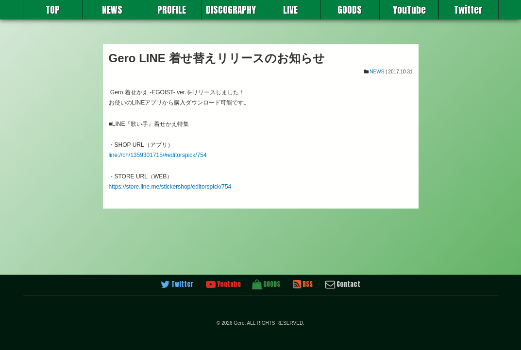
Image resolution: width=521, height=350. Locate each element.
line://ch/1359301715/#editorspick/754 (158, 155)
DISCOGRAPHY (231, 10)
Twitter (468, 10)
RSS (303, 284)
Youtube (223, 284)
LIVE (290, 10)
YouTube (409, 10)
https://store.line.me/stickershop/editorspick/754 (170, 186)
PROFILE (171, 10)
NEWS (112, 10)
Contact (342, 284)
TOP (53, 10)
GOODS (349, 10)
